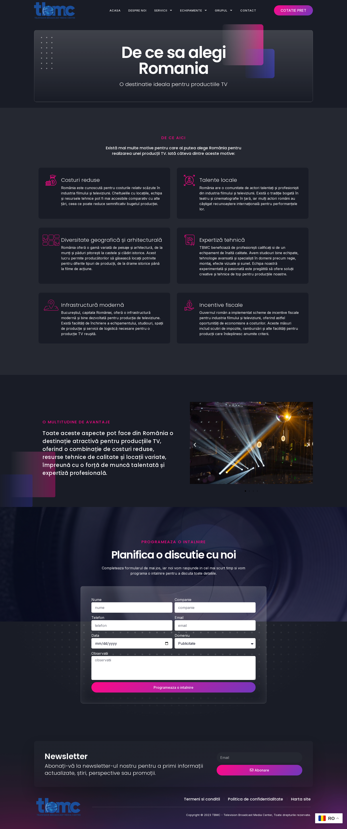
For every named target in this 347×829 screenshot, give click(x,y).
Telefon (97, 675)
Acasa (115, 10)
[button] (195, 444)
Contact (248, 10)
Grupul (224, 10)
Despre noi (137, 10)
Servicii (163, 10)
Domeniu (182, 693)
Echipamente (193, 10)
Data (95, 693)
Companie (183, 657)
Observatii (99, 711)
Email (179, 675)
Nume (96, 657)
